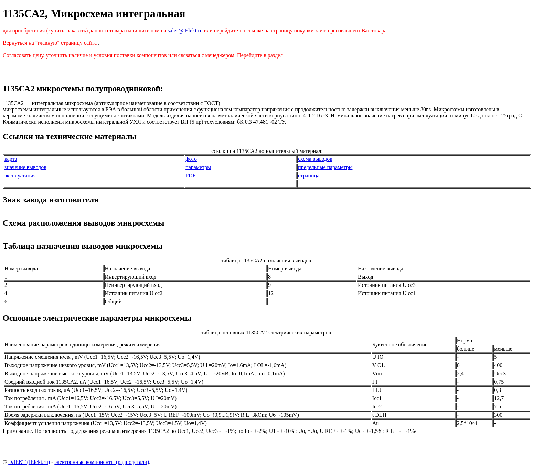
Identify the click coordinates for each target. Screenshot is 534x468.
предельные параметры (325, 167)
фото (191, 159)
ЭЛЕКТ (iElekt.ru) (29, 462)
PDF (190, 175)
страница (308, 175)
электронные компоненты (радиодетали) (101, 462)
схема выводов (315, 159)
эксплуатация (20, 175)
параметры (198, 167)
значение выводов (25, 167)
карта (10, 159)
